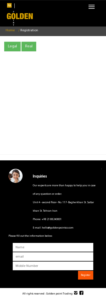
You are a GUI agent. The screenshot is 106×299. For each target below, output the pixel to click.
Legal (12, 46)
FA (9, 5)
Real (29, 46)
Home (10, 30)
